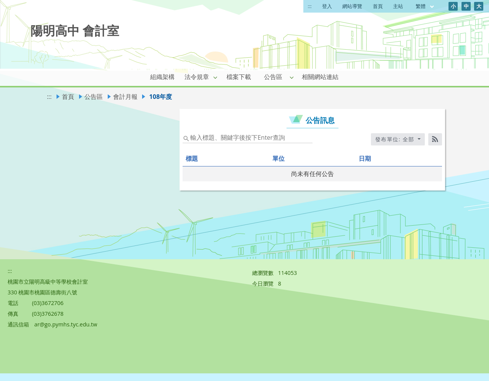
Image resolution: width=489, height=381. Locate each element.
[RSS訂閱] (435, 139)
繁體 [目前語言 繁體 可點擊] (425, 6)
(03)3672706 (48, 303)
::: (310, 6)
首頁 (378, 6)
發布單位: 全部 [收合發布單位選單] (395, 139)
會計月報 (125, 96)
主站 (398, 6)
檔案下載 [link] (239, 77)
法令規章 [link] (197, 77)
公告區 (93, 96)
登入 (327, 6)
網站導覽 (352, 6)
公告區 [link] (273, 77)
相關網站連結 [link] (320, 77)
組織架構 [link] (162, 77)
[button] (215, 77)
